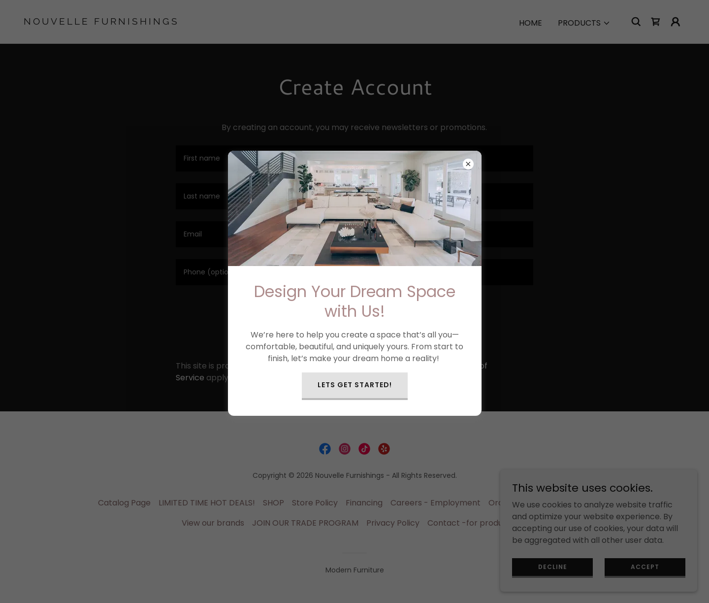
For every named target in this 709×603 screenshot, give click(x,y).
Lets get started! (355, 385)
